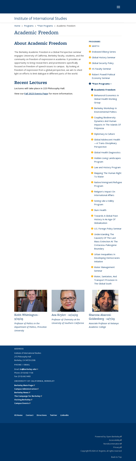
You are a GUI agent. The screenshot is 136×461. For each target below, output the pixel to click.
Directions (42, 415)
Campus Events (22, 403)
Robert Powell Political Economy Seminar (103, 76)
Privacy (117, 447)
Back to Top (116, 457)
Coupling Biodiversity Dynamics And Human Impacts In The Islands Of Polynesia (107, 123)
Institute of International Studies (40, 18)
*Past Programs (45, 25)
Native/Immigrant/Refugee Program (108, 184)
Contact (29, 415)
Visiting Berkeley (23, 399)
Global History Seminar (103, 57)
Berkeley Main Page (24, 385)
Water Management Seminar (104, 269)
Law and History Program (107, 167)
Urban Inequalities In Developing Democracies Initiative (107, 258)
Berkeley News (22, 392)
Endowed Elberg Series (104, 51)
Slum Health (100, 210)
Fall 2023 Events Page (36, 93)
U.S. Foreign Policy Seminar (108, 228)
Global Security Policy (103, 63)
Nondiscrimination (112, 443)
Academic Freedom (104, 89)
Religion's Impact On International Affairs (104, 193)
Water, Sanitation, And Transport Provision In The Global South (105, 280)
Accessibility (115, 440)
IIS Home (18, 415)
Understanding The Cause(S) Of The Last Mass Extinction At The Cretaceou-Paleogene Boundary (106, 241)
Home (17, 25)
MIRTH (95, 46)
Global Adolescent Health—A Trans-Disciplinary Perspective (107, 143)
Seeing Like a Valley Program (104, 202)
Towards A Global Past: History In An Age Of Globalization (106, 219)
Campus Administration (26, 389)
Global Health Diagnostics (107, 152)
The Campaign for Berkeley (28, 396)
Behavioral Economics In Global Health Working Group (106, 99)
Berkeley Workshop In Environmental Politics (105, 110)
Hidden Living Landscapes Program (107, 160)
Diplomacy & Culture (104, 133)
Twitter (53, 415)
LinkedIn (64, 415)
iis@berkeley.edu (29, 369)
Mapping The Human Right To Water (107, 174)
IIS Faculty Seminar (101, 68)
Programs (29, 25)
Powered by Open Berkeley (108, 436)
